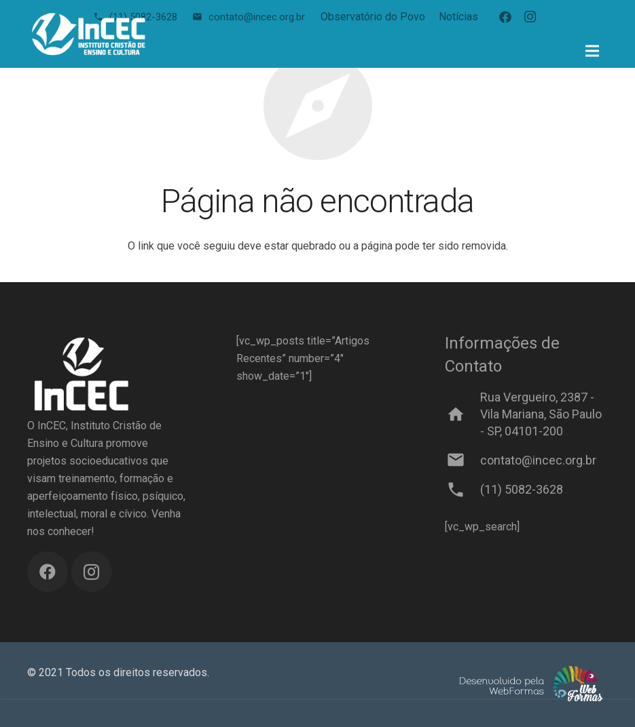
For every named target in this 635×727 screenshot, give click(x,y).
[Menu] (592, 51)
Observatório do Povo (373, 16)
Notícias (458, 16)
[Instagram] (530, 17)
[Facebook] (505, 17)
